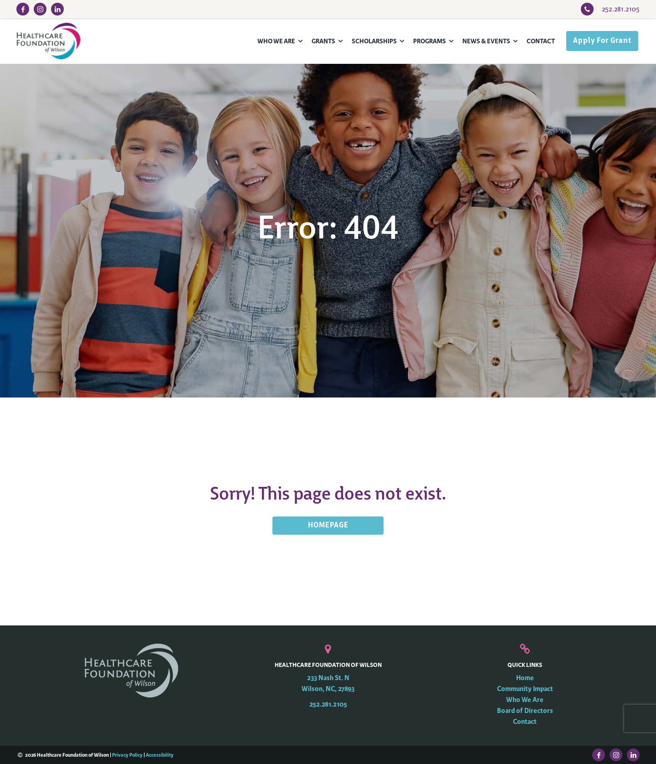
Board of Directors (525, 711)
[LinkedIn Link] (57, 9)
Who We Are (276, 41)
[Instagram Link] (40, 9)
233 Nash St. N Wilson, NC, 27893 (328, 683)
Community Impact (525, 689)
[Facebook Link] (22, 9)
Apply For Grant (602, 41)
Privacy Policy (127, 755)
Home (525, 678)
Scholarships (374, 41)
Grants (323, 41)
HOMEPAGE (328, 525)
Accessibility (160, 755)
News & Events (486, 41)
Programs (429, 41)
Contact (541, 41)
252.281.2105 (328, 704)
